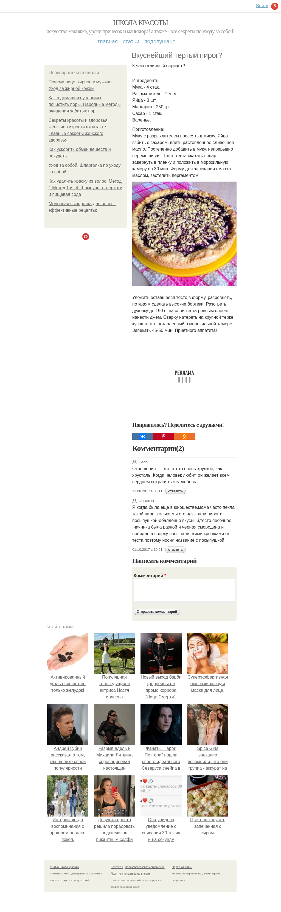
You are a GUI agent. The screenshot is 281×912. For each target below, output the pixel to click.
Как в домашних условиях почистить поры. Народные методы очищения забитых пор (85, 104)
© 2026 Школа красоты (64, 867)
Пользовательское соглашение (145, 867)
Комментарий (150, 575)
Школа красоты (140, 23)
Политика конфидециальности (130, 873)
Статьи (131, 41)
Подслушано (160, 41)
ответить (175, 491)
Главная (108, 41)
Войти (262, 5)
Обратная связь (182, 867)
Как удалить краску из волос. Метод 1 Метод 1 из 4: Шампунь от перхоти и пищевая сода (85, 188)
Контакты (117, 867)
